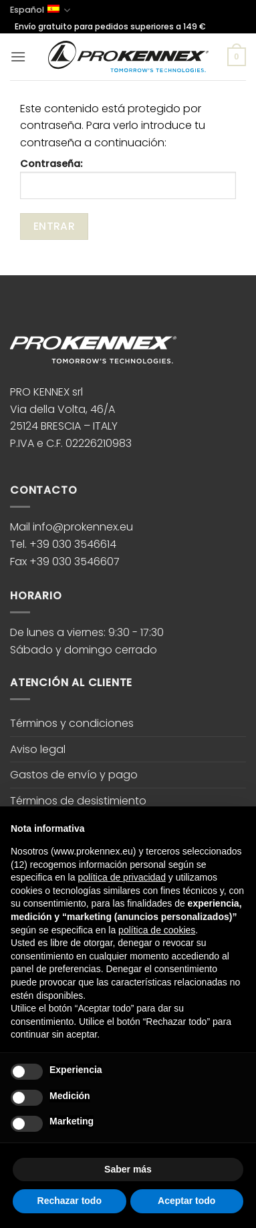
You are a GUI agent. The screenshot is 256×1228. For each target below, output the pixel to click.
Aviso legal (38, 749)
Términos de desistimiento (78, 800)
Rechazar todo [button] (69, 1200)
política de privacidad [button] (122, 877)
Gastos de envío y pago (74, 774)
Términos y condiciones (72, 723)
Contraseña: (128, 177)
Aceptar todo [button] (186, 1200)
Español (40, 10)
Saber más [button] (128, 1169)
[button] (18, 56)
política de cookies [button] (156, 930)
